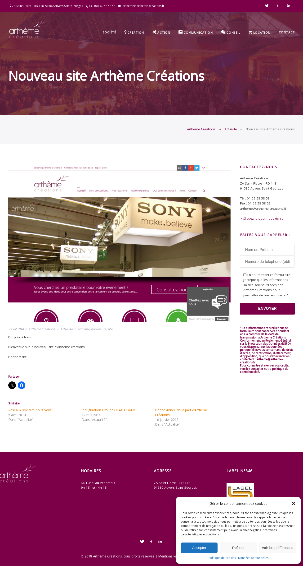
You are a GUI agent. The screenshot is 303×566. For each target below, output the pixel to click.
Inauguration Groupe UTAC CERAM (108, 410)
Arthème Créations (41, 329)
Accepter (199, 548)
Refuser (238, 548)
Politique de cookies (222, 558)
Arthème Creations (201, 129)
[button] (293, 503)
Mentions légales (171, 556)
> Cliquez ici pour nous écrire (261, 218)
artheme (83, 329)
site (109, 329)
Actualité (230, 129)
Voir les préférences (277, 548)
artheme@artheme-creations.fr (143, 6)
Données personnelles (253, 558)
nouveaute (98, 329)
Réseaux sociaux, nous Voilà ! (30, 410)
